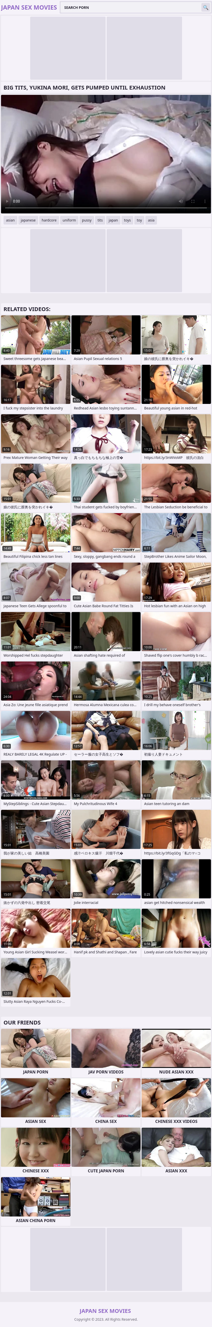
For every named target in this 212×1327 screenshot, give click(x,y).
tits (100, 220)
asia (151, 220)
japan (113, 220)
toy (139, 220)
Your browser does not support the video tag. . (106, 154)
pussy (87, 220)
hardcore (49, 220)
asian (10, 220)
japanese (28, 220)
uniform (69, 220)
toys (127, 220)
